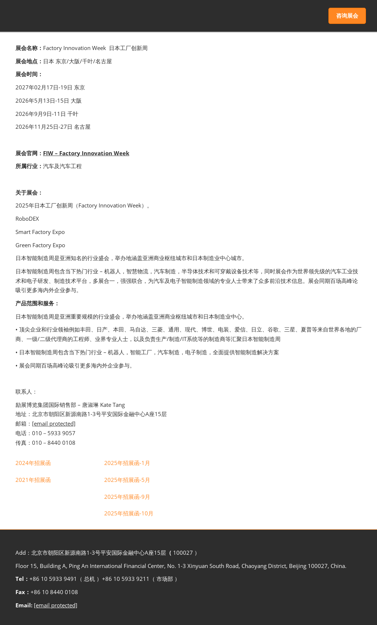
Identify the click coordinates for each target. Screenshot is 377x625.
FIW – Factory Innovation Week (86, 153)
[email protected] (55, 605)
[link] (33, 462)
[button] (347, 16)
